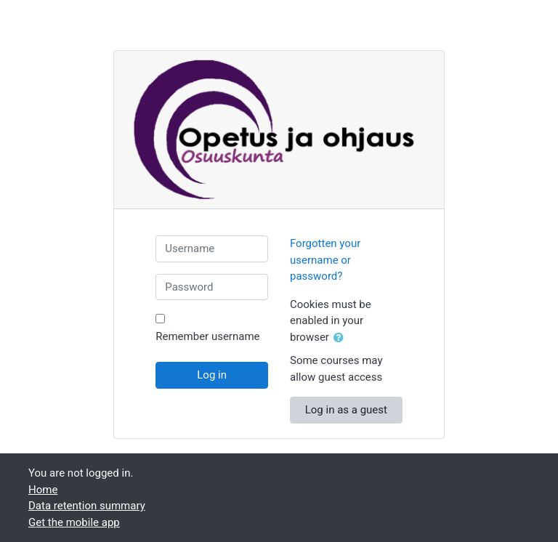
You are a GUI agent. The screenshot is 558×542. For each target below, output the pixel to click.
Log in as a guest (346, 409)
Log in (212, 374)
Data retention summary (86, 505)
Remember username (207, 336)
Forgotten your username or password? (325, 260)
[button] (341, 338)
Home (42, 489)
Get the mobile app (74, 522)
